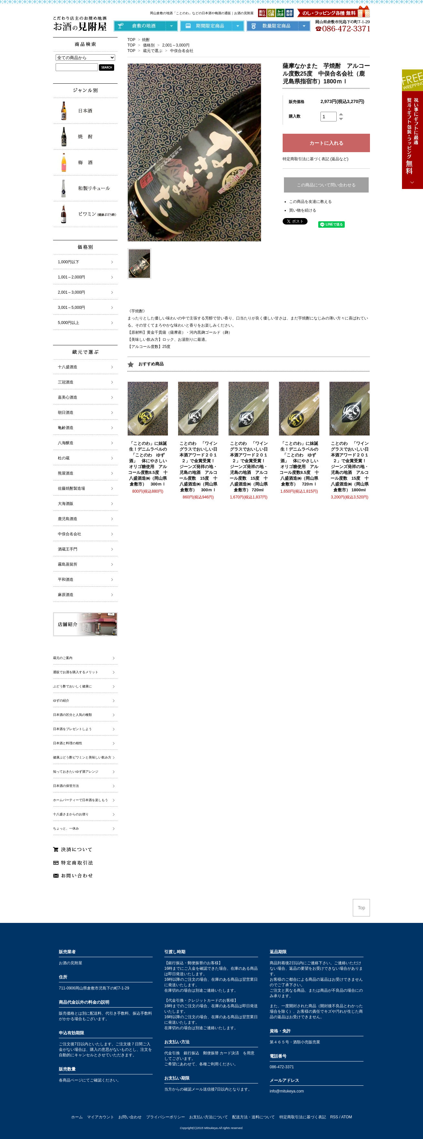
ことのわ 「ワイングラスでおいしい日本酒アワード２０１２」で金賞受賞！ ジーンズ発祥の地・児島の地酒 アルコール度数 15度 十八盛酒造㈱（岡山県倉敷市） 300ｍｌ (199, 466)
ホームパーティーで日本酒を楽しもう (80, 800)
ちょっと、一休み (66, 828)
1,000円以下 (68, 262)
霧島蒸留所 (67, 564)
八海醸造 (65, 443)
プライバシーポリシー (165, 1117)
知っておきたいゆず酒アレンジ (75, 771)
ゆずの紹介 (61, 700)
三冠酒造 (65, 382)
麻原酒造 (65, 594)
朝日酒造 (65, 412)
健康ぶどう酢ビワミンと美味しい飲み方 (82, 757)
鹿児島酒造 (67, 519)
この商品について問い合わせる (326, 185)
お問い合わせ (130, 1117)
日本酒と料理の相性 (67, 743)
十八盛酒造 (67, 367)
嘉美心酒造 (67, 397)
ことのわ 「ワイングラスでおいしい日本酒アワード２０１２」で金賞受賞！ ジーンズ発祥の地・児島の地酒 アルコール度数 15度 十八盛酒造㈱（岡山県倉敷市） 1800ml (351, 466)
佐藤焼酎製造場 (71, 488)
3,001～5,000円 (71, 307)
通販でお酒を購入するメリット (75, 672)
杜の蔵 (64, 458)
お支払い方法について (208, 1117)
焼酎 (146, 39)
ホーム (77, 1117)
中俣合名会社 (181, 50)
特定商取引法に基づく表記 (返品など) (315, 159)
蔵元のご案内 (62, 658)
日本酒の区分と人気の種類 (72, 714)
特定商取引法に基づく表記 (302, 1117)
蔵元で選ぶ (152, 50)
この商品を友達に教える (310, 201)
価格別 (149, 45)
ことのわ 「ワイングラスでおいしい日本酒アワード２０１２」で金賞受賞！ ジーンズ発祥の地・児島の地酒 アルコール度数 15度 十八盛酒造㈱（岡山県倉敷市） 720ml (250, 466)
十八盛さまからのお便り (71, 814)
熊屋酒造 (65, 473)
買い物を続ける (302, 210)
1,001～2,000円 (71, 277)
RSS (334, 1117)
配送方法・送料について (253, 1117)
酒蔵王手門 (67, 549)
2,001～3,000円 (176, 45)
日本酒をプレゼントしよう (72, 729)
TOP (131, 39)
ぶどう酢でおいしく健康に (72, 686)
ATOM (346, 1117)
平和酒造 (65, 579)
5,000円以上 (68, 322)
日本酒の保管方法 (66, 786)
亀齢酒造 (65, 427)
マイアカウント (100, 1117)
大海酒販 (65, 503)
